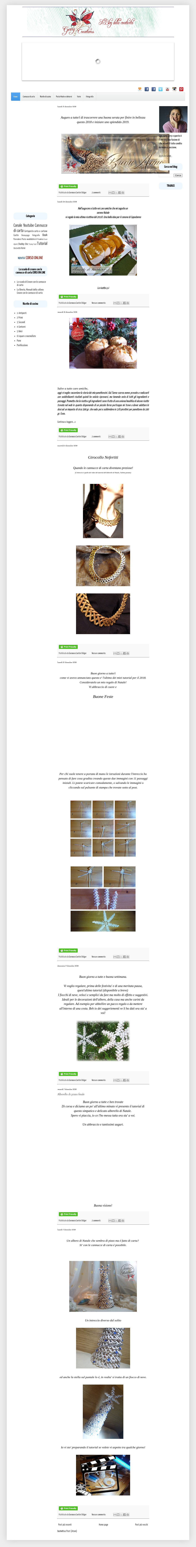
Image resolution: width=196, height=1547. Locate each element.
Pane (19, 340)
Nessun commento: (99, 303)
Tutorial (42, 244)
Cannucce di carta (29, 97)
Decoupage (25, 235)
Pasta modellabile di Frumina (32, 239)
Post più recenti (65, 1524)
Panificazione (22, 345)
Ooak (44, 235)
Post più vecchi (141, 1524)
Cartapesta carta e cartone (35, 231)
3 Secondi (21, 322)
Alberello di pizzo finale (70, 1094)
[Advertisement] (30, 157)
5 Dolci (19, 331)
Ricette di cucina (45, 97)
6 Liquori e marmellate (26, 336)
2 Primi (20, 317)
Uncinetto (17, 248)
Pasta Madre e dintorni (64, 97)
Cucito (16, 235)
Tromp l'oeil (32, 244)
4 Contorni (21, 327)
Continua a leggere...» (66, 422)
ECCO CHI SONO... (165, 156)
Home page (103, 1524)
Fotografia (89, 97)
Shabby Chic (23, 244)
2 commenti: (96, 192)
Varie (79, 97)
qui (107, 288)
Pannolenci (17, 239)
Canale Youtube (24, 225)
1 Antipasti (22, 313)
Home (16, 97)
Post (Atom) (71, 1531)
